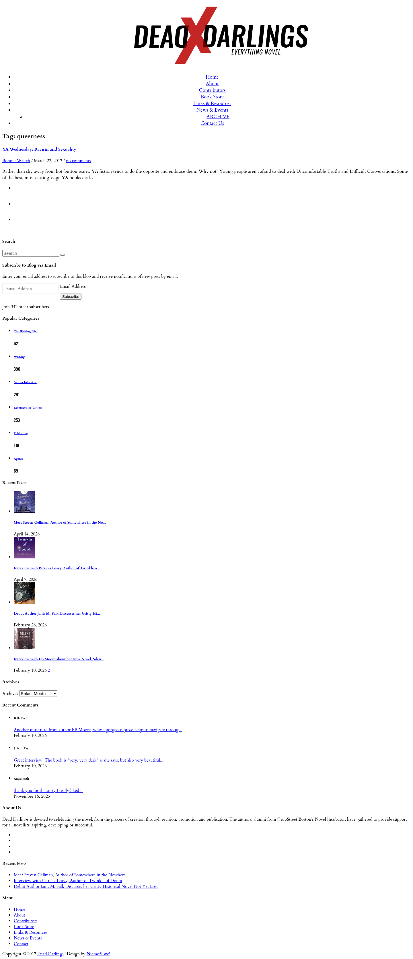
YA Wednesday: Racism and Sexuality (39, 149)
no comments (78, 161)
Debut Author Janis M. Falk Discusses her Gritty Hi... (57, 613)
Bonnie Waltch (16, 161)
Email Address (72, 286)
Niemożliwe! (98, 954)
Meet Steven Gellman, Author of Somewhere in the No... (60, 522)
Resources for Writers (28, 408)
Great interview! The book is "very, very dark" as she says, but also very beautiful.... (89, 760)
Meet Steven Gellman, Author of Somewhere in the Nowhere (70, 875)
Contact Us (212, 123)
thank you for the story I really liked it (48, 790)
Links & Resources (212, 103)
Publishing (21, 433)
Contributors (212, 90)
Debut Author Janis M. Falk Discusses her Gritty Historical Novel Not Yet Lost (86, 886)
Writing (19, 357)
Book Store (212, 97)
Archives (10, 693)
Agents (18, 459)
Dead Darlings (50, 954)
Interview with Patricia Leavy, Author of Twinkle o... (57, 568)
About (212, 83)
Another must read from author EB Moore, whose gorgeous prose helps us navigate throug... (98, 730)
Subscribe (70, 296)
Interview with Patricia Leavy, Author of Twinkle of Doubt (68, 881)
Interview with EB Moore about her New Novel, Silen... (59, 659)
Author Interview (25, 382)
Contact (21, 944)
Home (212, 77)
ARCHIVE (217, 116)
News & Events (212, 110)
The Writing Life (25, 331)
